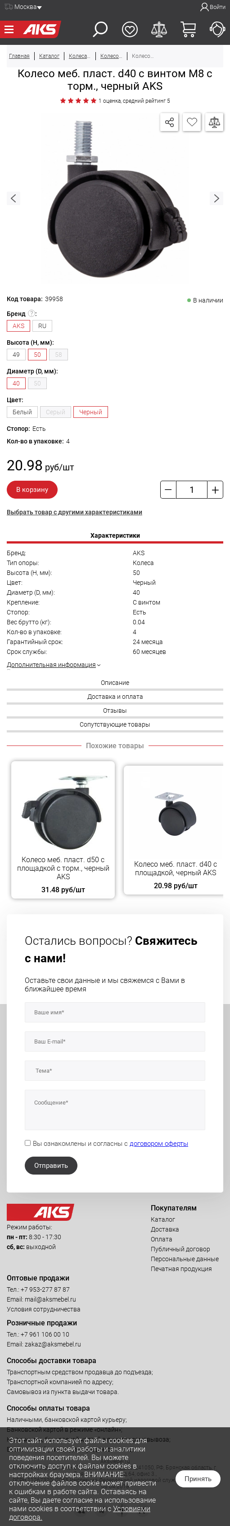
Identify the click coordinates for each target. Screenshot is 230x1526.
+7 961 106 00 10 (45, 1334)
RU (42, 325)
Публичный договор (180, 1249)
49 (16, 354)
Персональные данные (185, 1259)
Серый (55, 412)
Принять (198, 1479)
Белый (22, 412)
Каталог (163, 1219)
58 (58, 354)
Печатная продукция (181, 1268)
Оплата (161, 1239)
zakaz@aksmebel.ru (53, 1344)
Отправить (51, 1166)
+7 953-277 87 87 (45, 1289)
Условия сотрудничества (44, 1309)
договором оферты (159, 1144)
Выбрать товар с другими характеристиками (74, 512)
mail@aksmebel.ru (50, 1299)
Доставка (165, 1229)
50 (37, 383)
